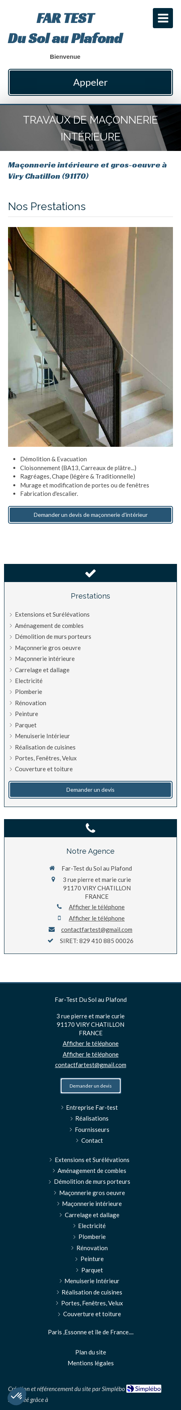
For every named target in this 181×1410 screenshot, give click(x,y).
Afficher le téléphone (97, 906)
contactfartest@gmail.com (96, 929)
